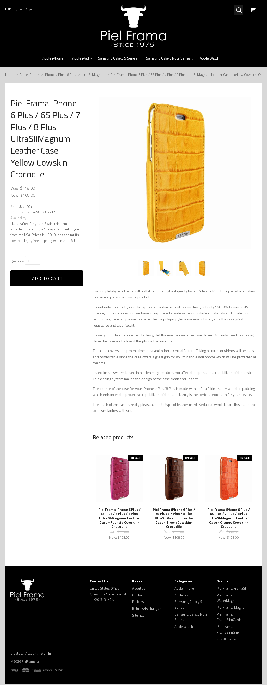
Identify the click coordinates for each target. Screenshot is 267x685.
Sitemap (138, 615)
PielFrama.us (30, 661)
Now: (14, 195)
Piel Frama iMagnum (232, 608)
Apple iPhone (54, 58)
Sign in (30, 9)
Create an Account (23, 654)
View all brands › (226, 639)
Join (19, 9)
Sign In (46, 654)
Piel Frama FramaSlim (233, 589)
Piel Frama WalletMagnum (228, 598)
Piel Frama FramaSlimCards (229, 617)
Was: (14, 188)
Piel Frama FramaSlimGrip (228, 629)
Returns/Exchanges (146, 609)
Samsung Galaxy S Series (119, 58)
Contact (138, 595)
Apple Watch (211, 58)
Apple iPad (82, 58)
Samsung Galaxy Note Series (170, 58)
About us (138, 589)
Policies (138, 602)
